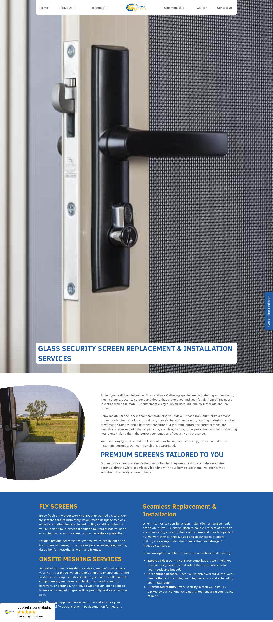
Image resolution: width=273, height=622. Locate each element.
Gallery (202, 7)
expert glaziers (183, 528)
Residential (97, 7)
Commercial (172, 7)
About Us (65, 7)
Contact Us (225, 7)
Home (44, 7)
